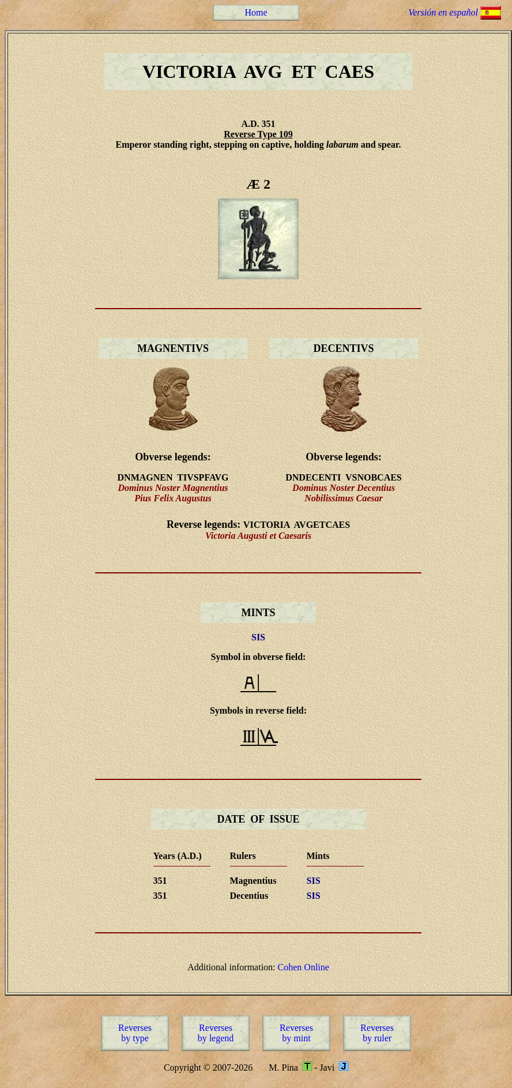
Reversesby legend (216, 1033)
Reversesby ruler (377, 1033)
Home (255, 12)
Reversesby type (135, 1033)
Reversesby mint (296, 1033)
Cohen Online (303, 967)
